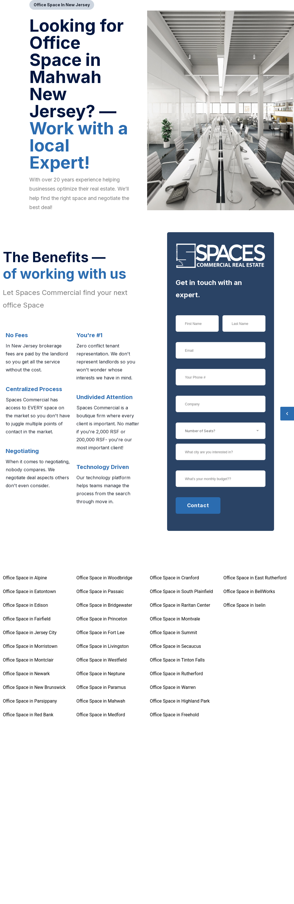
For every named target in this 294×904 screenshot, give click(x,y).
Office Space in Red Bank (28, 714)
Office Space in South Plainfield (181, 591)
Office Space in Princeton (101, 619)
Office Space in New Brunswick (34, 687)
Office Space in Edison (25, 605)
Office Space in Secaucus (175, 646)
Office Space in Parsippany (30, 701)
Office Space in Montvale (175, 619)
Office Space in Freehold (174, 714)
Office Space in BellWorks (249, 591)
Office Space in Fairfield (26, 619)
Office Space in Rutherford (176, 673)
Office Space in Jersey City (29, 632)
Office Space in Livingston (102, 646)
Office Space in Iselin (244, 605)
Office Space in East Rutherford (254, 578)
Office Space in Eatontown (29, 591)
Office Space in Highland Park (180, 701)
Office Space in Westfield (101, 660)
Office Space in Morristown (30, 646)
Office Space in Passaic (100, 591)
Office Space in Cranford (174, 578)
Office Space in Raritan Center (180, 605)
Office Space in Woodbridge (104, 578)
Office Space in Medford (100, 714)
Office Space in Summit (173, 632)
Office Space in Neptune (100, 673)
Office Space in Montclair (28, 660)
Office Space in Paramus (101, 687)
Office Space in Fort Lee (100, 632)
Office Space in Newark (26, 673)
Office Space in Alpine (25, 578)
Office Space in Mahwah (100, 701)
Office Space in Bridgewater (104, 605)
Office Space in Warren (173, 687)
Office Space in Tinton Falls (177, 660)
